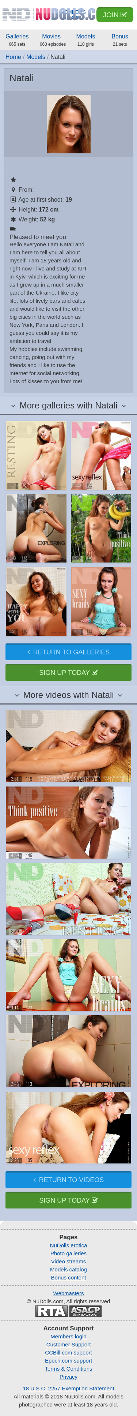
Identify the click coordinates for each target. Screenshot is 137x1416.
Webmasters (68, 1293)
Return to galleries (68, 652)
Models (86, 40)
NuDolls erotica (68, 1245)
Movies (53, 40)
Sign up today (68, 672)
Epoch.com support (68, 1360)
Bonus (120, 40)
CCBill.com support (68, 1352)
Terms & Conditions (68, 1368)
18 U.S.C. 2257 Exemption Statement (68, 1388)
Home (13, 57)
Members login (68, 1336)
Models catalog (68, 1269)
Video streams (68, 1261)
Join (115, 15)
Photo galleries (68, 1253)
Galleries (17, 40)
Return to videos (68, 1180)
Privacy (68, 1377)
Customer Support (68, 1344)
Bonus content (68, 1277)
